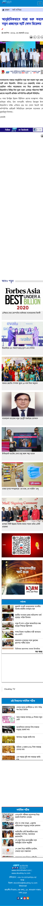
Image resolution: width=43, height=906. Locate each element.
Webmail (23, 885)
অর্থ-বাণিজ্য (17, 9)
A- (35, 37)
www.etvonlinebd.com (21, 870)
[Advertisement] (21, 211)
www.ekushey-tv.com (21, 873)
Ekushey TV (9, 689)
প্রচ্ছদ (5, 9)
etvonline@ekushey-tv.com (25, 883)
